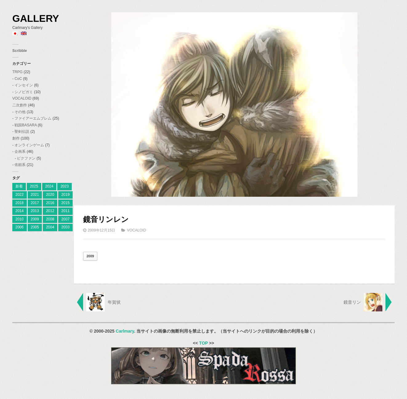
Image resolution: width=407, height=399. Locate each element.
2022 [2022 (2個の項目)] (19, 194)
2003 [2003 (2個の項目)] (65, 227)
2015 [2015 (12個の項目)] (65, 203)
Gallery (35, 18)
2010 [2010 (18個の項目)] (19, 219)
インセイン (23, 85)
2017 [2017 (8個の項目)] (35, 203)
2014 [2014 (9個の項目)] (19, 211)
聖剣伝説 (21, 131)
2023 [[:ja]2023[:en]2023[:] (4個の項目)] (64, 186)
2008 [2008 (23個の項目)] (50, 219)
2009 (90, 256)
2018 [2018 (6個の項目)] (19, 203)
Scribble (19, 51)
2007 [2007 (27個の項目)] (65, 219)
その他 (20, 112)
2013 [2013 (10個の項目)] (35, 211)
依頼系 (20, 165)
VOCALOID (21, 98)
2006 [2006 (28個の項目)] (19, 227)
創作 (16, 138)
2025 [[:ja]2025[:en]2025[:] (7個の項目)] (34, 186)
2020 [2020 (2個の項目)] (50, 194)
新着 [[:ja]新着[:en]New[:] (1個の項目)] (19, 186)
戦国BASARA (25, 125)
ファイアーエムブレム (32, 118)
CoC (18, 79)
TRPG (17, 72)
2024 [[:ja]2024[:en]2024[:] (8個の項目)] (49, 186)
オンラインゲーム (29, 145)
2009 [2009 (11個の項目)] (35, 219)
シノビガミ (23, 92)
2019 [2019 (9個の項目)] (65, 194)
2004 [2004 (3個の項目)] (50, 227)
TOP (203, 343)
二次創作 (19, 105)
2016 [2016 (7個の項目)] (50, 203)
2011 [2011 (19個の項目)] (65, 211)
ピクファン (26, 158)
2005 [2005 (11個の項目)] (35, 227)
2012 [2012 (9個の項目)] (50, 211)
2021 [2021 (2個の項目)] (35, 194)
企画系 (20, 151)
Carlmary (125, 331)
